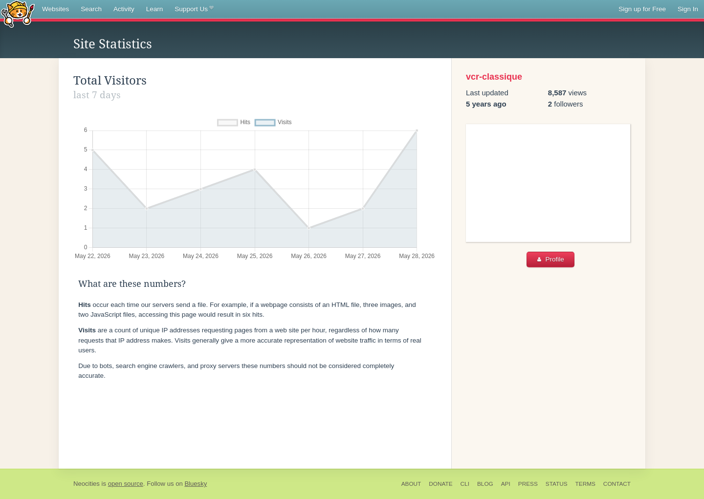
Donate (440, 483)
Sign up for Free (642, 9)
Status (557, 483)
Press (528, 483)
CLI (465, 483)
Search (91, 9)
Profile (550, 259)
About (411, 483)
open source (125, 483)
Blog (485, 483)
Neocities (86, 483)
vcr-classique (494, 77)
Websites (55, 9)
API (505, 483)
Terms (585, 483)
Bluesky (195, 483)
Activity (123, 9)
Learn (154, 9)
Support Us (194, 9)
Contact (617, 483)
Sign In (688, 9)
